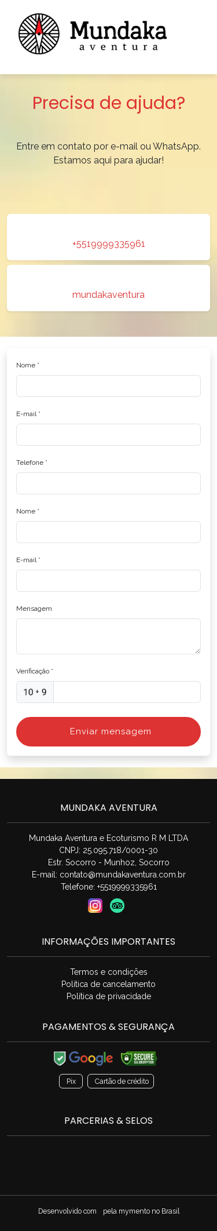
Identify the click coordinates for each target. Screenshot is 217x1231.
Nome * (27, 365)
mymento (134, 1211)
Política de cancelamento (108, 984)
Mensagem (34, 608)
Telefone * (31, 462)
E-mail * (28, 414)
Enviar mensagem (111, 731)
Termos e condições (109, 972)
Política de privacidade (109, 996)
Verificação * (34, 671)
